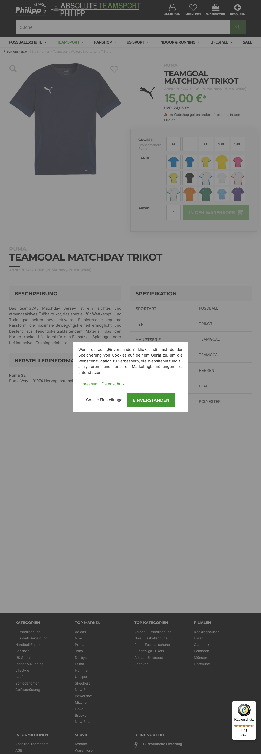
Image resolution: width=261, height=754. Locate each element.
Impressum (88, 383)
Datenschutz (113, 383)
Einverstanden (151, 400)
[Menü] (253, 704)
